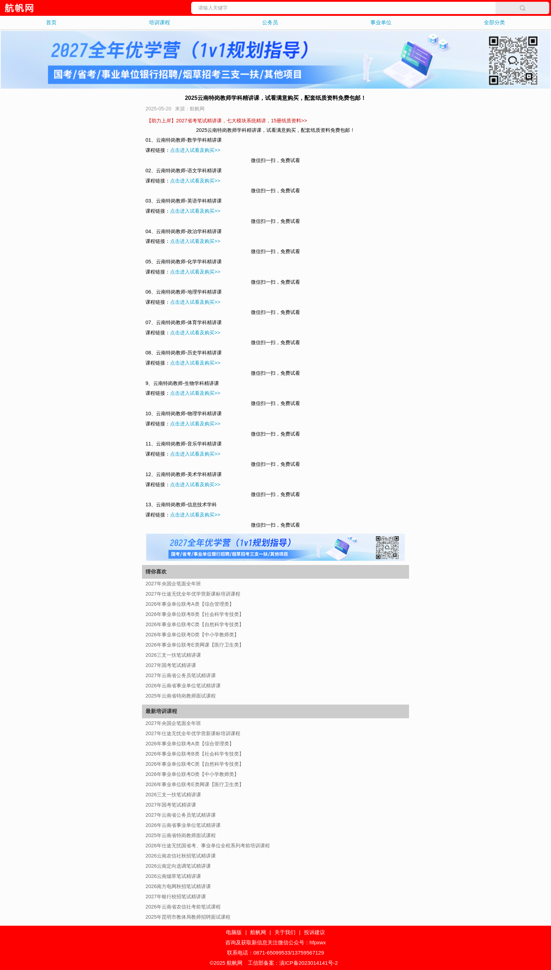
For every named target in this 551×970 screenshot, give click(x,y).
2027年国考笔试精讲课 (170, 665)
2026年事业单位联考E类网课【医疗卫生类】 (194, 645)
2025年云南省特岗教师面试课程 (180, 696)
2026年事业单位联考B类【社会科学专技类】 (194, 614)
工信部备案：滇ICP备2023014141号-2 (293, 963)
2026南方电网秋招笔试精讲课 (178, 886)
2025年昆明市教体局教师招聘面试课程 (188, 917)
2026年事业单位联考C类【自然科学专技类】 (194, 624)
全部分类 (494, 22)
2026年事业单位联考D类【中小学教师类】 (192, 634)
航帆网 (258, 932)
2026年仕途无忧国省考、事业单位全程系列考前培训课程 (207, 845)
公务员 (270, 22)
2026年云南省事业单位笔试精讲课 (183, 685)
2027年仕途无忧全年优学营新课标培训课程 (192, 594)
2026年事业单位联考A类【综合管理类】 (189, 604)
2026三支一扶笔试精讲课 (173, 655)
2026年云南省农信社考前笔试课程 (183, 907)
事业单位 (380, 22)
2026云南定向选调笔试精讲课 (178, 866)
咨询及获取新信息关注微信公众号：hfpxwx (275, 942)
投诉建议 (314, 932)
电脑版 (234, 932)
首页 (51, 22)
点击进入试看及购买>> (195, 150)
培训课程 (159, 22)
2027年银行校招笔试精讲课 (175, 896)
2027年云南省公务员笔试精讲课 (180, 675)
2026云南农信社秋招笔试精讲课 (180, 856)
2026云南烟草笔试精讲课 (173, 876)
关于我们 (285, 932)
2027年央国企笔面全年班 (173, 583)
